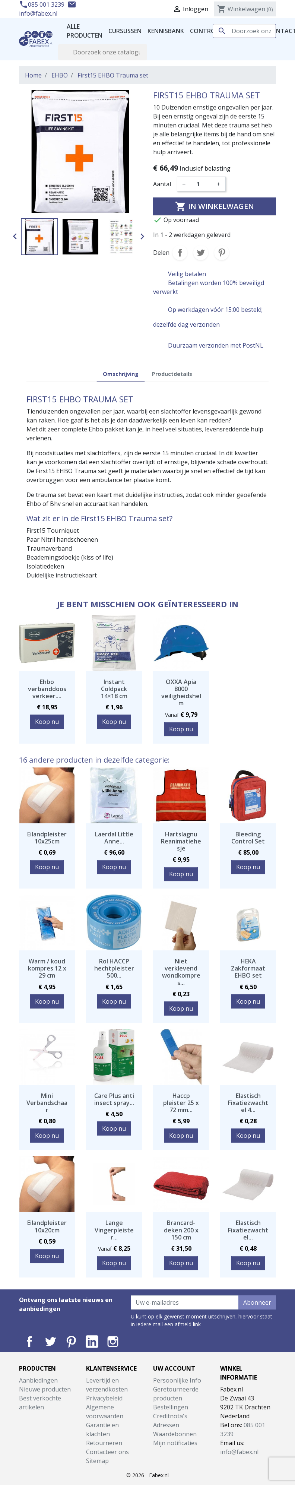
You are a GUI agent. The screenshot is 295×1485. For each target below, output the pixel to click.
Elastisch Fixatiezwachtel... (248, 1230)
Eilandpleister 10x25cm (47, 837)
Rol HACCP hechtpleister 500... (114, 968)
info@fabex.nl (239, 1452)
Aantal (162, 184)
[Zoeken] (244, 31)
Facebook (29, 1341)
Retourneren (104, 1443)
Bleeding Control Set (248, 837)
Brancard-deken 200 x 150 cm (181, 1230)
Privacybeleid (104, 1398)
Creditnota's (170, 1416)
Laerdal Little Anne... (114, 837)
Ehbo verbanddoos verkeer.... (47, 689)
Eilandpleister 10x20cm (47, 1226)
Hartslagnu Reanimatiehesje (181, 841)
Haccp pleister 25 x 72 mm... (181, 1103)
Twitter (50, 1341)
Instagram (112, 1341)
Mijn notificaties (175, 1443)
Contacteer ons (107, 1452)
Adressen (166, 1425)
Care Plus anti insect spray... (114, 1099)
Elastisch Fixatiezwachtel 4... (248, 1103)
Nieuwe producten (45, 1389)
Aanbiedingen (38, 1380)
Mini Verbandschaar (46, 1103)
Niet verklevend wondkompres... (181, 972)
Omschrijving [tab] (121, 373)
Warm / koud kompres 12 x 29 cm (47, 968)
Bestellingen (170, 1407)
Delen (179, 252)
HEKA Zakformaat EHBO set (248, 968)
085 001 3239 (42, 4)
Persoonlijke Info (177, 1380)
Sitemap (97, 1461)
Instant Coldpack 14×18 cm (114, 689)
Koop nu (47, 722)
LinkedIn (92, 1341)
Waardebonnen (175, 1434)
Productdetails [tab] (172, 373)
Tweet (200, 252)
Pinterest (221, 252)
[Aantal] (201, 184)
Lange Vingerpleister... (114, 1230)
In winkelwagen (214, 206)
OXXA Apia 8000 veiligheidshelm (181, 692)
